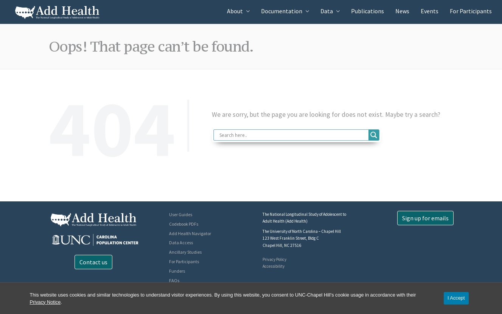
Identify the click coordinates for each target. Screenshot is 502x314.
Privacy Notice (45, 302)
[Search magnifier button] (373, 135)
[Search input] (293, 135)
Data (326, 11)
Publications (367, 11)
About (235, 11)
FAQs (174, 280)
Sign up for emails (425, 218)
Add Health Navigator (190, 233)
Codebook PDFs (183, 224)
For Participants (471, 11)
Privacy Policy (274, 259)
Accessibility (273, 266)
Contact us (93, 262)
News (402, 11)
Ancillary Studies (185, 252)
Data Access (181, 242)
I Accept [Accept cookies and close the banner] (456, 298)
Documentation (281, 11)
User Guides (180, 214)
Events (429, 11)
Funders (177, 271)
